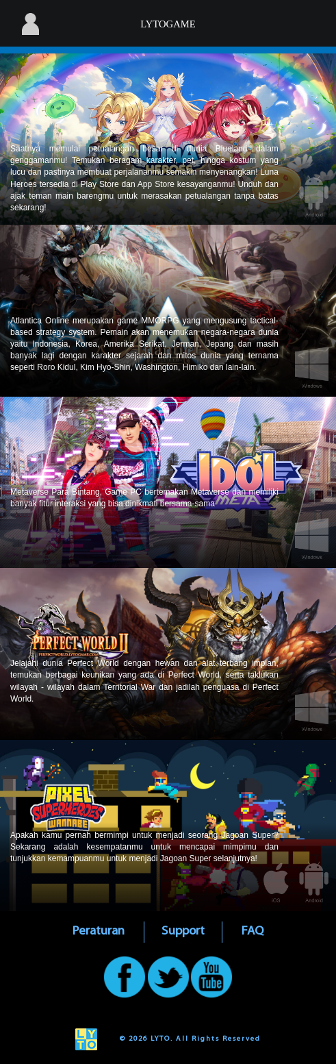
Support (183, 931)
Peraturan (99, 931)
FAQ (252, 931)
